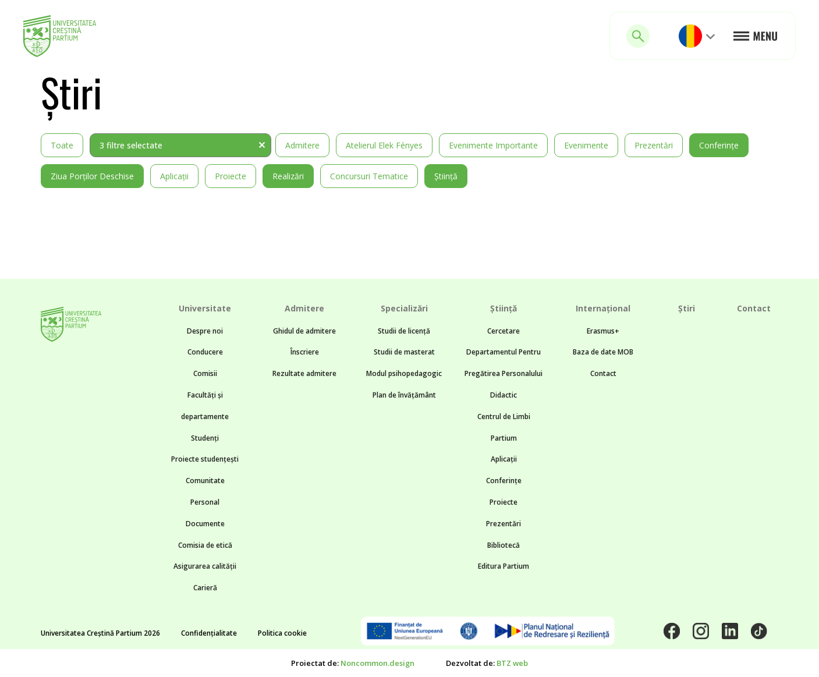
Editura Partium (503, 566)
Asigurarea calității (204, 566)
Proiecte (230, 176)
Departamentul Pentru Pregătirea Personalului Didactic (504, 373)
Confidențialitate (209, 633)
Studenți (205, 438)
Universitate (205, 308)
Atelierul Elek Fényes (384, 145)
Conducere (205, 352)
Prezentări (653, 145)
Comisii (205, 373)
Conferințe (719, 145)
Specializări (404, 308)
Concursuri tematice (369, 176)
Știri (686, 308)
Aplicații (174, 176)
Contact (603, 373)
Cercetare (503, 331)
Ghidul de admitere (304, 331)
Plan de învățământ (404, 395)
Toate (62, 145)
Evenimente (586, 145)
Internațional (603, 308)
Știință (446, 176)
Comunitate (205, 480)
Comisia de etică (205, 545)
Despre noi (205, 331)
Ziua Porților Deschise (92, 176)
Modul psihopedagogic (404, 373)
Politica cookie (282, 633)
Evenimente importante (493, 145)
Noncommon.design (377, 663)
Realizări (288, 176)
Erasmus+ (603, 331)
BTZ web (512, 663)
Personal (204, 502)
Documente (205, 524)
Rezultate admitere (304, 373)
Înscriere (304, 352)
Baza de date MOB (603, 352)
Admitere (302, 145)
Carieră (205, 588)
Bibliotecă (503, 545)
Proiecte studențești (205, 459)
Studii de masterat (404, 352)
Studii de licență (404, 331)
